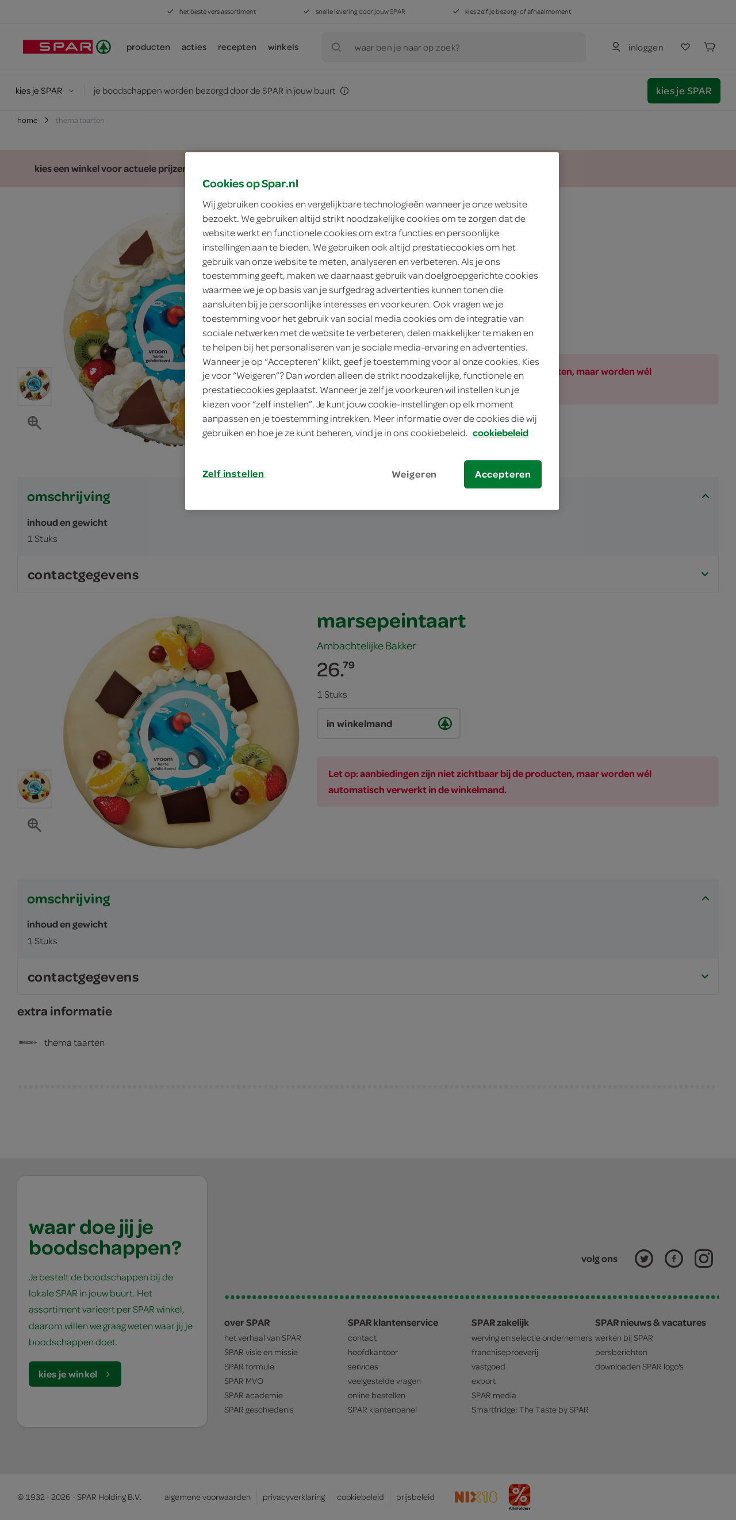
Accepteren (503, 474)
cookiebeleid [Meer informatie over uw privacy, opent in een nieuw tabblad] (500, 432)
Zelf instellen (233, 473)
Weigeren (415, 474)
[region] (372, 331)
